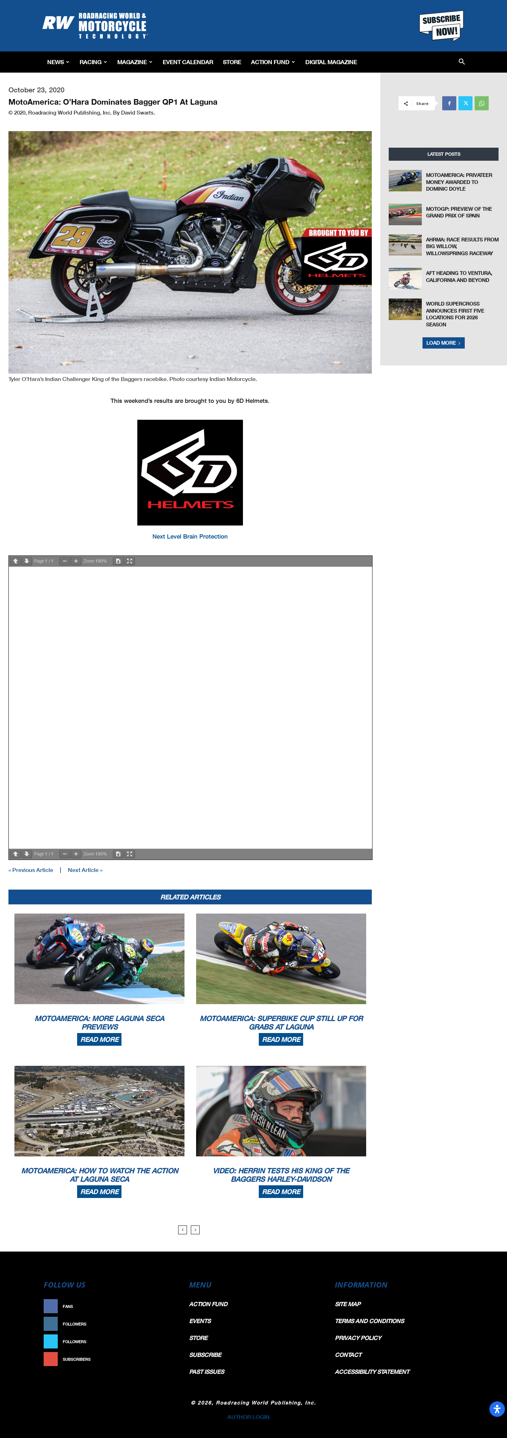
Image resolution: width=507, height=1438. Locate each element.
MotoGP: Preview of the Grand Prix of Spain (459, 212)
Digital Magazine (331, 62)
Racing (93, 62)
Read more (99, 1039)
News (58, 62)
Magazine (134, 62)
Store (232, 62)
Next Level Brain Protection (190, 536)
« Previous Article (30, 869)
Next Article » (85, 869)
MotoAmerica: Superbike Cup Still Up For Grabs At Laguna (281, 1022)
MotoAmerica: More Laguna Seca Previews (99, 1022)
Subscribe (161, 1359)
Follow (164, 1324)
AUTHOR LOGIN (248, 1416)
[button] (462, 62)
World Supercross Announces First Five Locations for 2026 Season (455, 314)
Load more (443, 343)
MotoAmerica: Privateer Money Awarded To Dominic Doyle (459, 182)
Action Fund (273, 62)
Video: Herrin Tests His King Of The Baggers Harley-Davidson (281, 1174)
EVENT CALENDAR (188, 62)
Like (168, 1306)
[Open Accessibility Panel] (497, 1409)
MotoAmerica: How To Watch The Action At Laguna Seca (99, 1174)
